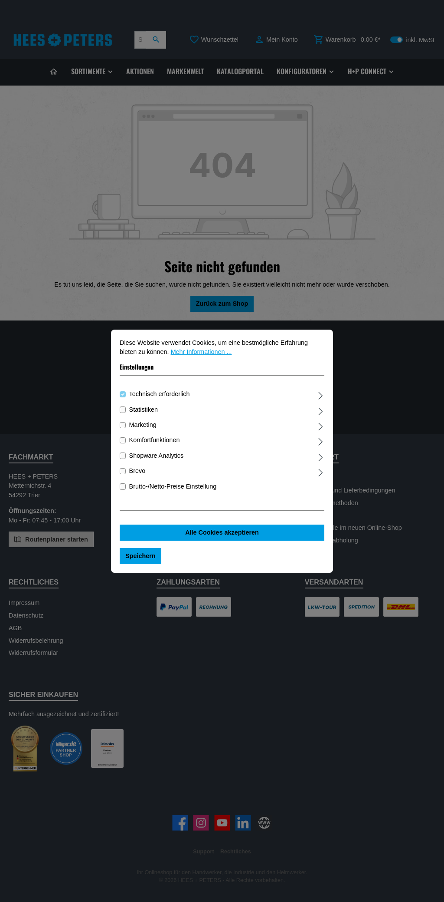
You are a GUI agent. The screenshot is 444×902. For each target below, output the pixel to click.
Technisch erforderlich (159, 398)
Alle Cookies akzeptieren (222, 536)
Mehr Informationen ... (201, 356)
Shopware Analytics (156, 459)
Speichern (140, 559)
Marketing (143, 428)
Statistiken (143, 413)
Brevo (137, 475)
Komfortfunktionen (154, 444)
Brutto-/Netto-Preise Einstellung (173, 490)
